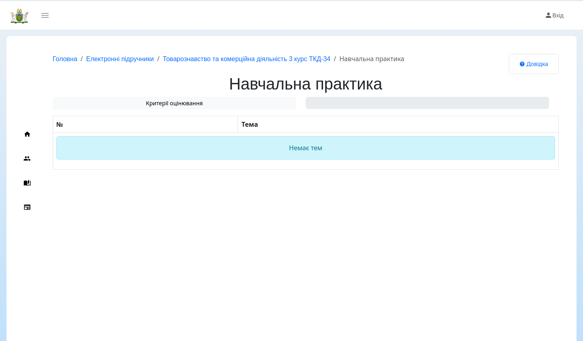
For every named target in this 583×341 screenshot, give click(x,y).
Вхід (554, 15)
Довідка (533, 64)
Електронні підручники (120, 58)
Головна (65, 58)
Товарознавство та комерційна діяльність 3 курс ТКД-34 (246, 58)
